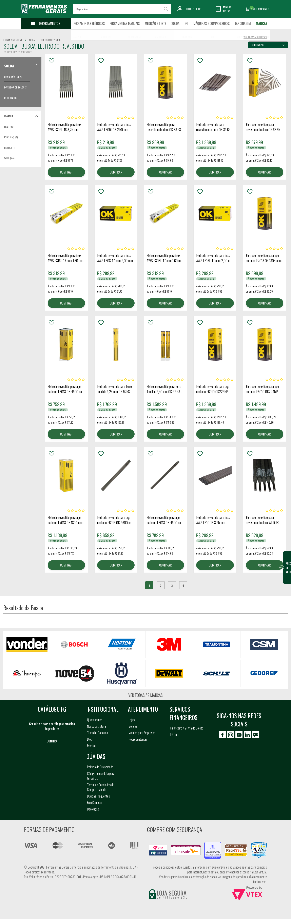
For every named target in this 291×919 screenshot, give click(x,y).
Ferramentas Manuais (125, 23)
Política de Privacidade (100, 767)
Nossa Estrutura (96, 726)
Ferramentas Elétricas (89, 23)
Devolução (93, 809)
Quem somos (94, 719)
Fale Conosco (94, 802)
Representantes (138, 739)
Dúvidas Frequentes (98, 796)
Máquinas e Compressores (211, 23)
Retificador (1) (12, 98)
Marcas (262, 23)
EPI (186, 23)
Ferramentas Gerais (12, 40)
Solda (175, 23)
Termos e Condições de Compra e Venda (100, 787)
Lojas (132, 719)
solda (32, 40)
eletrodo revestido (51, 40)
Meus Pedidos (193, 9)
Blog (89, 739)
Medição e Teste (155, 23)
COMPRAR (66, 172)
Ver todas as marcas (145, 695)
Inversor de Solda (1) (15, 87)
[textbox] (122, 9)
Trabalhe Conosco (97, 732)
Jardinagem (243, 23)
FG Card (174, 734)
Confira (52, 741)
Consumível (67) (13, 77)
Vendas (133, 726)
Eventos (91, 745)
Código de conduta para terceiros (101, 776)
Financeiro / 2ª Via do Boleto (186, 728)
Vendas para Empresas (142, 732)
